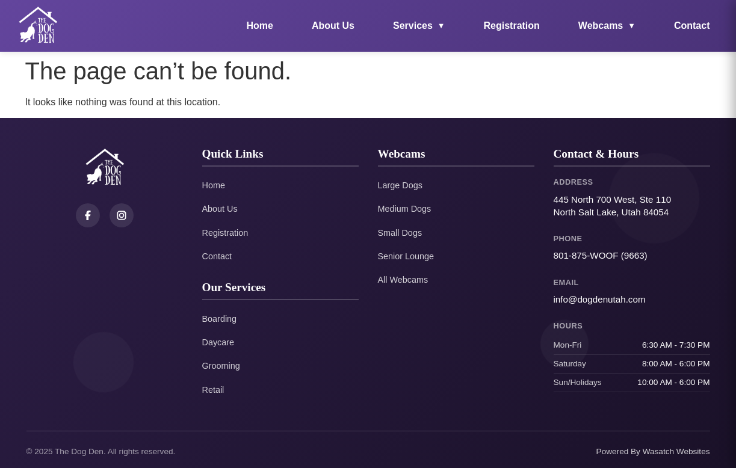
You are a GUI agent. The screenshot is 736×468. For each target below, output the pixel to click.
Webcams (606, 25)
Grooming (221, 366)
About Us (333, 25)
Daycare (218, 342)
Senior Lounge (406, 256)
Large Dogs (400, 185)
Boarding (219, 319)
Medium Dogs (404, 209)
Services (419, 25)
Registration (512, 25)
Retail (213, 390)
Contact (692, 25)
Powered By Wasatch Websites (653, 451)
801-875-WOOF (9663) (601, 255)
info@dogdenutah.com (600, 299)
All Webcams (403, 280)
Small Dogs (400, 233)
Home (259, 25)
